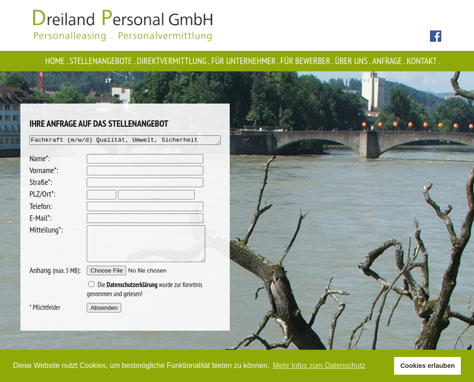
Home (57, 61)
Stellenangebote (103, 61)
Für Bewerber (308, 61)
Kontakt (424, 61)
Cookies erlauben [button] (427, 365)
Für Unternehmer (246, 61)
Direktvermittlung (174, 61)
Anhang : (43, 278)
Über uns (353, 61)
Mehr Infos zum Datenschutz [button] (319, 365)
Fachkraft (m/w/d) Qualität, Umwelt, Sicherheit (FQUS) (125, 140)
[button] (385, 366)
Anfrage (389, 61)
